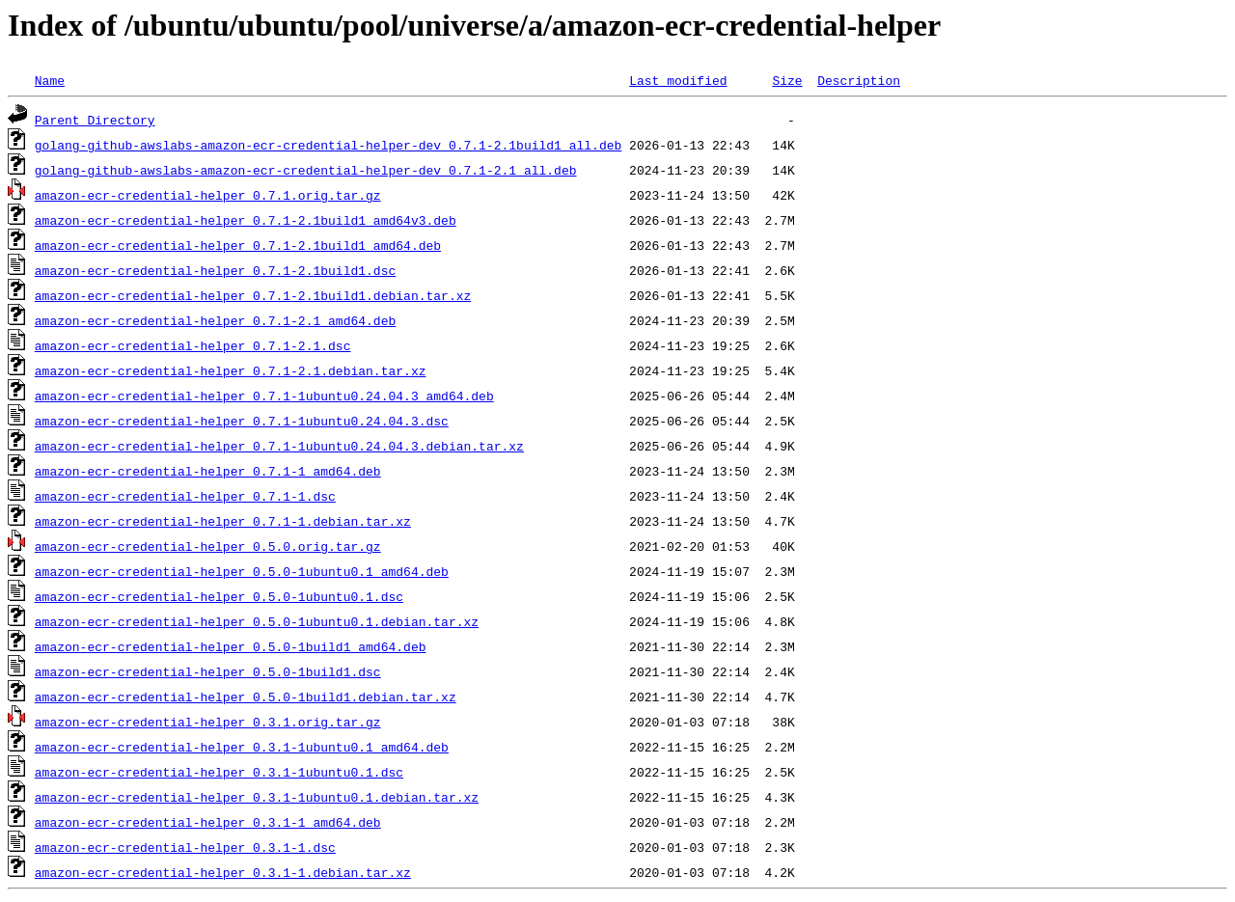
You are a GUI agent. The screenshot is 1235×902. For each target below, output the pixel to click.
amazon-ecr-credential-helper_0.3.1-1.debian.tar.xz (223, 872)
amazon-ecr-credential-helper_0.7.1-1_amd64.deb (208, 470)
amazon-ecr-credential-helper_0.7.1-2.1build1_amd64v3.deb (245, 220)
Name (50, 80)
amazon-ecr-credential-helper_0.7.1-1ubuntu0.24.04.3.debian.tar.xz (279, 445)
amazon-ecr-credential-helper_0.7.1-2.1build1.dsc (215, 270)
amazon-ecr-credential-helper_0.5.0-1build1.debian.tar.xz (245, 696)
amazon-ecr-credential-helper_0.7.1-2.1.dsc (193, 345)
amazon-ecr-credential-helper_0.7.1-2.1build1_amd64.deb (238, 245)
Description (858, 80)
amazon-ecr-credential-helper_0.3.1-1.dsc (185, 847)
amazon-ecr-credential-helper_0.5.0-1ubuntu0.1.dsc (219, 596)
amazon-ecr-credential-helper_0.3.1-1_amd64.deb (208, 822)
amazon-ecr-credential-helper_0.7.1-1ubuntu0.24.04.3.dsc (242, 420)
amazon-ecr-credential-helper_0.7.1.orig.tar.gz (208, 195)
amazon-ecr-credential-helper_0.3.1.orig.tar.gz (208, 721)
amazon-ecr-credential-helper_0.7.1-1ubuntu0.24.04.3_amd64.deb (264, 395)
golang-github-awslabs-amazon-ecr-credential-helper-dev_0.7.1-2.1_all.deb (306, 169)
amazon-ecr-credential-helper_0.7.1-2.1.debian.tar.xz (230, 370)
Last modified (678, 80)
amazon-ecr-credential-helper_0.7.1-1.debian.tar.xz (223, 521)
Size (787, 80)
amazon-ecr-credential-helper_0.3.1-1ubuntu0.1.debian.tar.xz (257, 797)
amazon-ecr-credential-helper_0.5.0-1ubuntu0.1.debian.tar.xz (257, 621)
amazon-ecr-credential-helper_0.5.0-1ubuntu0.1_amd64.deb (242, 571)
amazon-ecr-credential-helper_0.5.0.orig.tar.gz (208, 546)
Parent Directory (95, 119)
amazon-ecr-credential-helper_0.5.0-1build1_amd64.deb (230, 646)
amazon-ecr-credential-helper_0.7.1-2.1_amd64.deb (215, 320)
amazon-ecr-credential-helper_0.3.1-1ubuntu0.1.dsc (219, 771)
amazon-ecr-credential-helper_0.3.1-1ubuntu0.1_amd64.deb (242, 746)
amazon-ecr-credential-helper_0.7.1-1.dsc (185, 496)
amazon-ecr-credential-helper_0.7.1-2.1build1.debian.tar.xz (253, 295)
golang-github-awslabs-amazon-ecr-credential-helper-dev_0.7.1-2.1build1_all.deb (328, 144)
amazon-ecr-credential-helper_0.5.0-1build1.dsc (208, 671)
